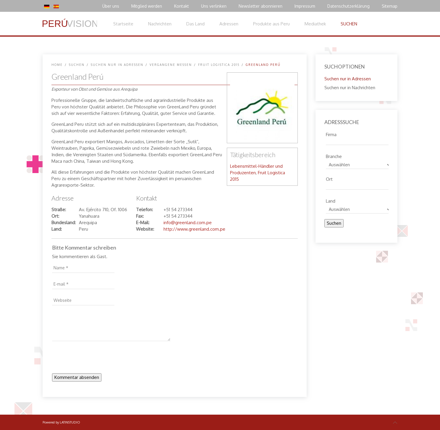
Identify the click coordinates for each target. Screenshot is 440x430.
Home (57, 64)
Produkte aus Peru (271, 24)
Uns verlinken (214, 6)
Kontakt (181, 6)
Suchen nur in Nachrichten (349, 87)
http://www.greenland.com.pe (194, 229)
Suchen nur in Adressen (117, 64)
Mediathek (315, 24)
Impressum (305, 6)
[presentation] (97, 358)
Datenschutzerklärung (348, 6)
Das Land (195, 24)
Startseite (123, 24)
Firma (331, 134)
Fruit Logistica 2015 (219, 64)
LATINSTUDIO (70, 422)
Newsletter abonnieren (260, 6)
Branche (334, 156)
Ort (329, 178)
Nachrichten (160, 24)
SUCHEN (349, 24)
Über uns (110, 6)
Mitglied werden (146, 6)
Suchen (334, 223)
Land (330, 200)
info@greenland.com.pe (188, 222)
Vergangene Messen (171, 64)
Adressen (228, 24)
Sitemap (389, 6)
